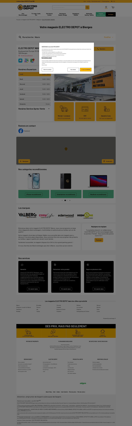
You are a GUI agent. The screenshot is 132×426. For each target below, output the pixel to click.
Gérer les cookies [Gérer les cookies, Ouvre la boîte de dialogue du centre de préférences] (47, 69)
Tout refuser (73, 69)
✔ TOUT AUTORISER (85, 69)
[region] (66, 58)
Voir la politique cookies (47, 57)
